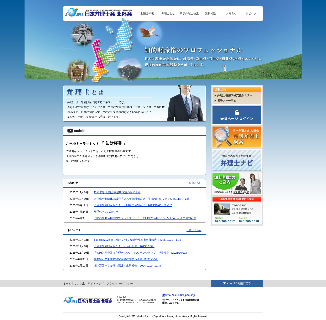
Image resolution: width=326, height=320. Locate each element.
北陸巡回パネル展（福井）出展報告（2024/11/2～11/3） (128, 265)
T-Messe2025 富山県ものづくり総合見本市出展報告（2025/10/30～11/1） (139, 239)
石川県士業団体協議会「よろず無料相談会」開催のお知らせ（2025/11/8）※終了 (143, 198)
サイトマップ (96, 283)
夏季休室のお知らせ (106, 211)
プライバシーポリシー (119, 283)
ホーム (67, 283)
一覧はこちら (193, 182)
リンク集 (79, 283)
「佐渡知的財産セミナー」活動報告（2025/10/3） (124, 246)
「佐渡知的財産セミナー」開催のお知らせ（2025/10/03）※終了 (133, 205)
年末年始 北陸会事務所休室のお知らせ (117, 192)
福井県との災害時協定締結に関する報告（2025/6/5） (126, 259)
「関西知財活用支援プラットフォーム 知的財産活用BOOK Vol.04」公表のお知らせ (145, 218)
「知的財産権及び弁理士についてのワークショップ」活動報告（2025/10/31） (141, 252)
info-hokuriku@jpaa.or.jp (178, 294)
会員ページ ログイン (236, 114)
